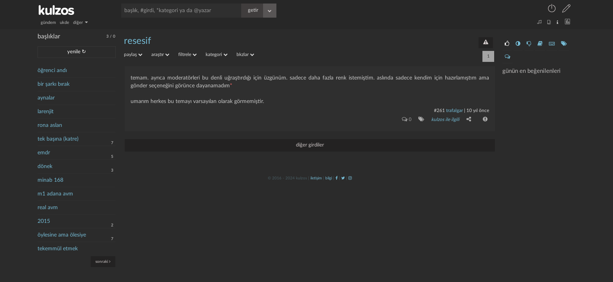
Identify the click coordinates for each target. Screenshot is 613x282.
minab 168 (50, 180)
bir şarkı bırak (54, 84)
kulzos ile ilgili (445, 119)
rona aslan (50, 125)
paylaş (133, 54)
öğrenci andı (52, 70)
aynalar (46, 98)
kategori (217, 54)
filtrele (187, 54)
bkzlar (245, 54)
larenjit (46, 111)
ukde (64, 22)
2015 (44, 221)
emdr (44, 152)
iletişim (316, 178)
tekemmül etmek (58, 248)
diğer (80, 22)
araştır (160, 54)
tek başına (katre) (58, 139)
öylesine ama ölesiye (62, 235)
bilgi (328, 178)
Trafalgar (454, 110)
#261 (439, 110)
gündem (48, 22)
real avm (48, 207)
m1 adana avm (55, 194)
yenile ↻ (76, 51)
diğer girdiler (310, 145)
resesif (137, 41)
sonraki (103, 261)
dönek (45, 166)
